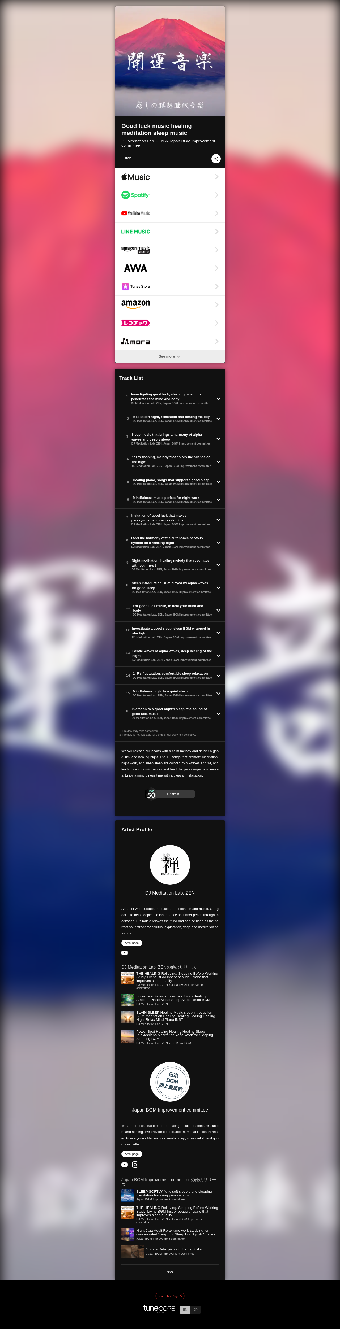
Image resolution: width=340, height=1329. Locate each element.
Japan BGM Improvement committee (170, 1110)
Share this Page (170, 1296)
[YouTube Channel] (124, 954)
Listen (126, 158)
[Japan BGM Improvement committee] (170, 1082)
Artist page (132, 942)
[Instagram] (135, 1167)
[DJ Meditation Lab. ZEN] (170, 865)
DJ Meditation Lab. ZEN (170, 893)
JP (196, 1309)
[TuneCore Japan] (159, 1312)
